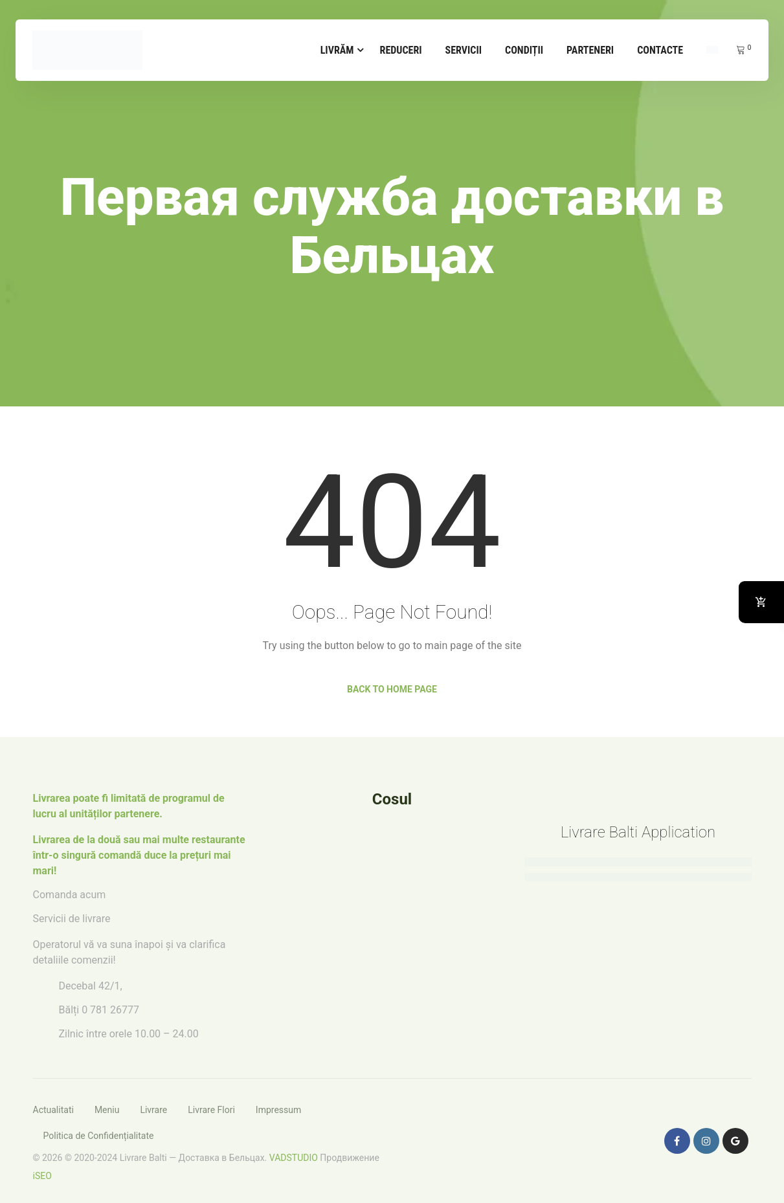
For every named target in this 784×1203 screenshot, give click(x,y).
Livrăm (337, 50)
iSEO (42, 1176)
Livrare (153, 1110)
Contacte (660, 50)
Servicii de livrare (72, 918)
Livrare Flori (211, 1110)
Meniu (107, 1110)
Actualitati (53, 1110)
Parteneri (590, 50)
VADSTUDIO (293, 1158)
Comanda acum (69, 894)
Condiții (524, 50)
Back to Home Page (392, 689)
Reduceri (401, 50)
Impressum (278, 1110)
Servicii (463, 50)
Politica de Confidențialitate (98, 1136)
